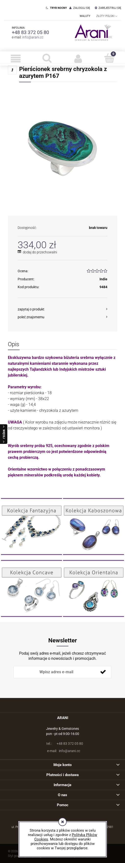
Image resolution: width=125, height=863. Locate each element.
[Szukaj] (47, 58)
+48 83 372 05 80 (30, 32)
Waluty (85, 16)
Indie (103, 279)
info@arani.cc (32, 37)
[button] (15, 58)
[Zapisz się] (103, 672)
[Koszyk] (109, 58)
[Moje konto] (78, 58)
